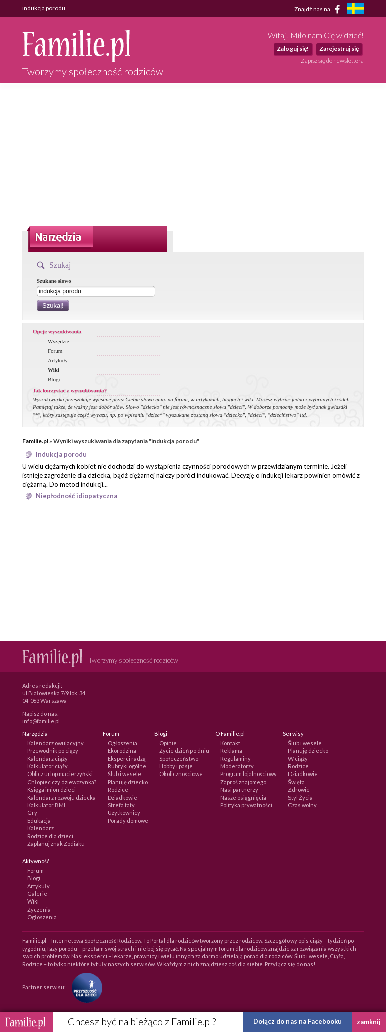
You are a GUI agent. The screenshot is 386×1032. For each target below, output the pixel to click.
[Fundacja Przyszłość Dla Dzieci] (84, 987)
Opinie (168, 743)
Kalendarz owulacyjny (55, 743)
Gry (32, 812)
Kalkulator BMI (46, 805)
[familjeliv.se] (355, 9)
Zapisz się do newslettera (332, 60)
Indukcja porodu (61, 454)
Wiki (53, 370)
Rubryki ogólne (127, 766)
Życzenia (39, 909)
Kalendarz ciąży (47, 758)
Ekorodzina (122, 750)
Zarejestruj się (339, 48)
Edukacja (39, 820)
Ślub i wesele (124, 773)
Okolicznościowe (181, 773)
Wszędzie (58, 341)
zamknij (369, 1022)
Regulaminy (235, 758)
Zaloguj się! (293, 48)
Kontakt (230, 743)
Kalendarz (40, 828)
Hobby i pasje (176, 766)
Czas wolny (302, 805)
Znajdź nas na (319, 9)
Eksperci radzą (127, 758)
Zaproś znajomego (243, 782)
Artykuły (58, 360)
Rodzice (118, 789)
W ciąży (298, 758)
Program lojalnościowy (248, 773)
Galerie (37, 893)
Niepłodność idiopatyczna (76, 496)
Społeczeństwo (178, 758)
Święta (296, 782)
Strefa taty (121, 805)
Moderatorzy (237, 766)
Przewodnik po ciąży (52, 750)
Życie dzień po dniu (184, 750)
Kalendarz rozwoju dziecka (61, 797)
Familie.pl (35, 441)
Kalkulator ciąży (47, 766)
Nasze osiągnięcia (243, 797)
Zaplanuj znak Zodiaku (56, 843)
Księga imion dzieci (51, 789)
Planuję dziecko (128, 782)
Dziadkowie (122, 797)
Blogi (54, 379)
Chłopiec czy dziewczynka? (61, 782)
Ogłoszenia (122, 743)
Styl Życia (300, 797)
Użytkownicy (124, 812)
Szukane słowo (54, 281)
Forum (55, 351)
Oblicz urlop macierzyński (60, 773)
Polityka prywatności (246, 805)
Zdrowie (299, 789)
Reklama (231, 750)
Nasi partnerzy (239, 789)
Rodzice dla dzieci (50, 836)
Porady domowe (128, 820)
